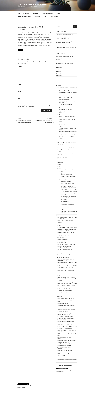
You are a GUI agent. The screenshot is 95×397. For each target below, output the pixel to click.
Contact (59, 160)
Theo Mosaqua (59, 69)
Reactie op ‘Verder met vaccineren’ (66, 90)
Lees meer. (31, 47)
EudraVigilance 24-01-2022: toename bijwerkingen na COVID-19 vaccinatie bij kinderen (65, 271)
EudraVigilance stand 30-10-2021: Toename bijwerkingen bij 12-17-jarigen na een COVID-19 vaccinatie (67, 279)
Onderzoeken (36, 13)
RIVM (58, 123)
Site (19, 98)
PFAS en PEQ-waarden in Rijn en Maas (65, 324)
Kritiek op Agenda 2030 (62, 303)
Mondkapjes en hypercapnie (63, 253)
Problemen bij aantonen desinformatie (65, 298)
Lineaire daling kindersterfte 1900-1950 (67, 134)
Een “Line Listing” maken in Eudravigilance (66, 288)
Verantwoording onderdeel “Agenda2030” (66, 305)
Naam (19, 84)
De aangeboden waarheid (62, 239)
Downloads (59, 164)
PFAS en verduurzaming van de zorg (65, 316)
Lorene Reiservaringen (60, 65)
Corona (59, 13)
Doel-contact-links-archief (48, 13)
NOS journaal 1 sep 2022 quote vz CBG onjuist (67, 227)
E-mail (20, 91)
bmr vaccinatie (26, 13)
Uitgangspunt (60, 162)
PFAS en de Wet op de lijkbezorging (64, 328)
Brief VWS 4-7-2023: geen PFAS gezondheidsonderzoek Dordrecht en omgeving (65, 347)
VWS (58, 89)
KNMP (58, 114)
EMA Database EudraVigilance (25, 16)
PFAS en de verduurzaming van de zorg (64, 45)
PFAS (46, 16)
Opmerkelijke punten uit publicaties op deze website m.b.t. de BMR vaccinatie (65, 58)
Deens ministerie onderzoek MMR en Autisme (67, 147)
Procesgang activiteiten (66, 181)
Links (58, 166)
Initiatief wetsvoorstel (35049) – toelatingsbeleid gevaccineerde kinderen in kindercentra (67, 204)
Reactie (20, 66)
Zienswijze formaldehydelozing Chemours (64, 34)
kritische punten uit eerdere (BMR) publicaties (67, 87)
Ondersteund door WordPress (23, 394)
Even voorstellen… (61, 158)
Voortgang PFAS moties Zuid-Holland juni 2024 (67, 326)
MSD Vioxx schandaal (62, 146)
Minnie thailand (59, 73)
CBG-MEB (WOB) (61, 96)
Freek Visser (32, 25)
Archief (59, 168)
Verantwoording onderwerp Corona (64, 254)
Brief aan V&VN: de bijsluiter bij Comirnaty (66, 244)
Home (19, 13)
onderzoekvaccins (32, 4)
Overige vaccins (54, 16)
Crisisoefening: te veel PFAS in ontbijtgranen (66, 340)
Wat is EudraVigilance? (62, 293)
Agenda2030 (38, 16)
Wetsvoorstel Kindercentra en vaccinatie (67, 179)
